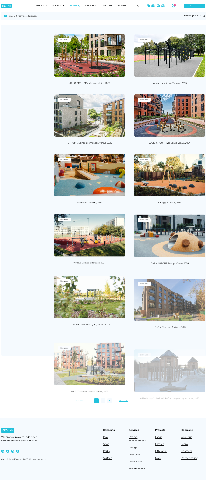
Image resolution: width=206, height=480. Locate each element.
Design (133, 447)
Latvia (158, 436)
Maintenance (137, 468)
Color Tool (107, 6)
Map (158, 457)
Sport (106, 443)
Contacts (121, 6)
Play (105, 436)
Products (134, 454)
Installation (135, 461)
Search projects (194, 16)
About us (186, 436)
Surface (107, 457)
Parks (106, 450)
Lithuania (161, 450)
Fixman (11, 16)
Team (184, 443)
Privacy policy (189, 457)
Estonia (159, 443)
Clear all (14, 78)
